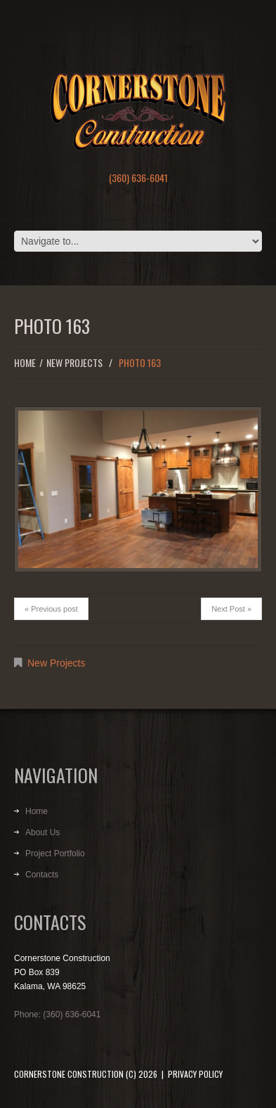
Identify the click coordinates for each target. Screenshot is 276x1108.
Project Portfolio (55, 853)
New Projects (74, 362)
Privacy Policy (195, 1074)
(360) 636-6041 (138, 177)
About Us (42, 832)
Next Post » (231, 609)
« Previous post (51, 609)
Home (25, 362)
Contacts (41, 875)
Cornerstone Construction (69, 1074)
